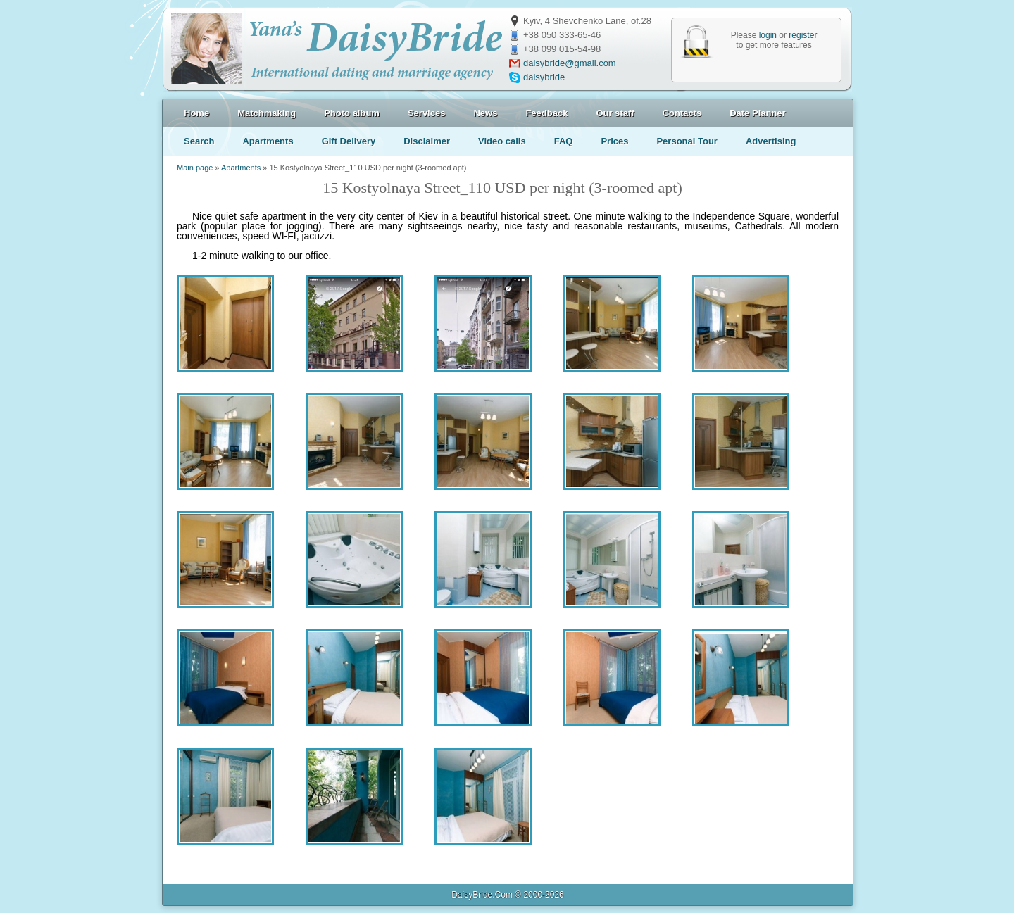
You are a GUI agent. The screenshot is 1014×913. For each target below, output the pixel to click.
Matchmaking (266, 113)
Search (199, 141)
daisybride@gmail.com (569, 63)
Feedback (546, 113)
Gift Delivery (349, 141)
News (485, 113)
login (768, 35)
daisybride (544, 77)
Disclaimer (426, 141)
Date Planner (757, 113)
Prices (614, 141)
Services (427, 113)
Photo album (352, 113)
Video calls (502, 141)
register (803, 35)
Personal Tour (686, 141)
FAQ (563, 141)
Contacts (682, 113)
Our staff (615, 113)
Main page (195, 167)
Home (196, 113)
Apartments (267, 141)
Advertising (771, 141)
